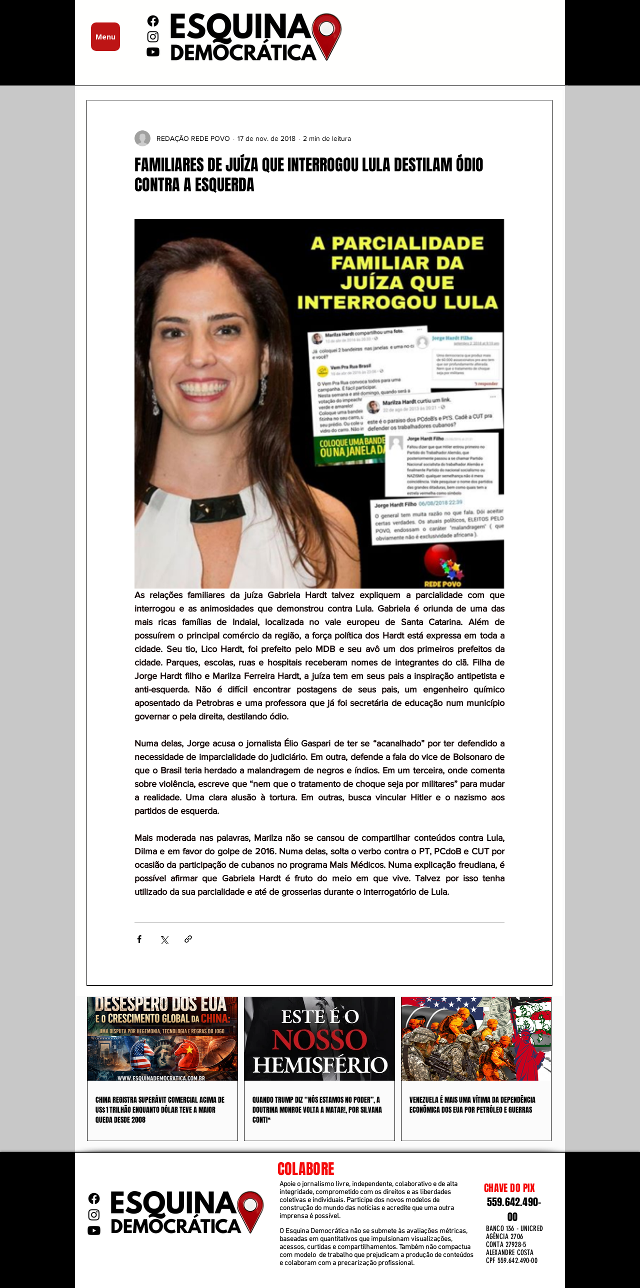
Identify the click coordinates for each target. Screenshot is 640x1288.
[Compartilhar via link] (188, 939)
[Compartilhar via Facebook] (139, 939)
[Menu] (105, 36)
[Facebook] (153, 20)
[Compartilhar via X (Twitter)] (163, 939)
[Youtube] (153, 51)
